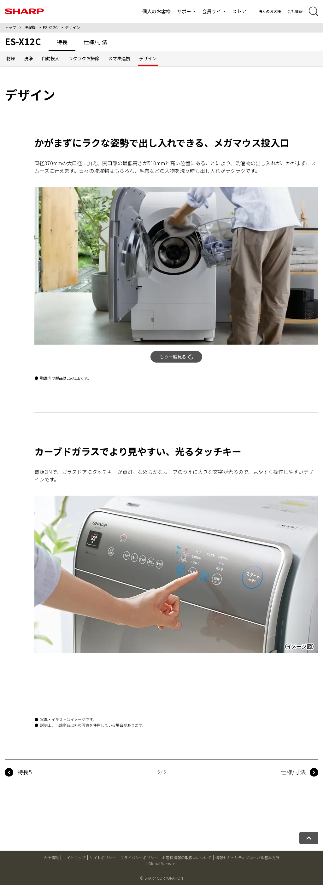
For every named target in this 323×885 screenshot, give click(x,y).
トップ (10, 27)
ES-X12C (50, 27)
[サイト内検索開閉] (313, 11)
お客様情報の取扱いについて (186, 857)
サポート (186, 11)
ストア (239, 11)
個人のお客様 (156, 11)
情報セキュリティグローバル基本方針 (247, 857)
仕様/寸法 (293, 772)
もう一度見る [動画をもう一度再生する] (176, 356)
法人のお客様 (269, 11)
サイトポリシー (103, 857)
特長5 (24, 772)
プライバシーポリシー (139, 857)
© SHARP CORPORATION (161, 878)
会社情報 (294, 11)
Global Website (161, 863)
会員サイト (214, 11)
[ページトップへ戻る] (308, 838)
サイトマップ (74, 857)
